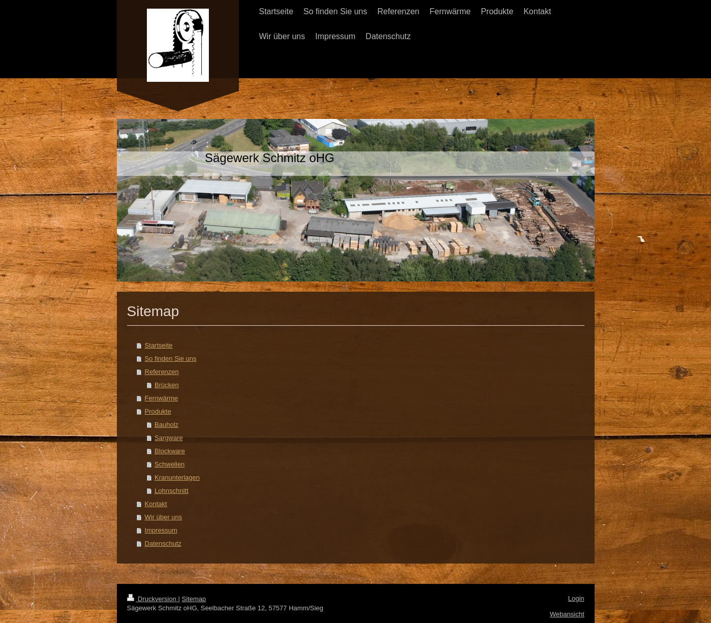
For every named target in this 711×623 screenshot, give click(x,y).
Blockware (169, 451)
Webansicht (567, 614)
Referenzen (162, 372)
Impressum (161, 530)
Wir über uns (163, 517)
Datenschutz (163, 543)
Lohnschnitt (171, 490)
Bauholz (166, 424)
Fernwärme (161, 398)
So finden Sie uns (171, 358)
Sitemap (194, 599)
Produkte (158, 411)
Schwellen (169, 464)
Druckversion (152, 599)
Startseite (159, 345)
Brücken (166, 385)
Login (576, 598)
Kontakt (156, 504)
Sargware (168, 438)
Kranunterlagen (177, 477)
